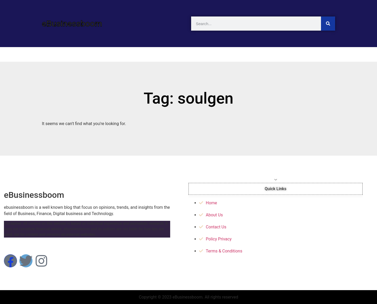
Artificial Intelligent (98, 54)
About (281, 54)
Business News (192, 54)
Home (55, 54)
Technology (147, 54)
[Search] (328, 23)
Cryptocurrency (240, 54)
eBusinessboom (72, 24)
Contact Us (317, 54)
